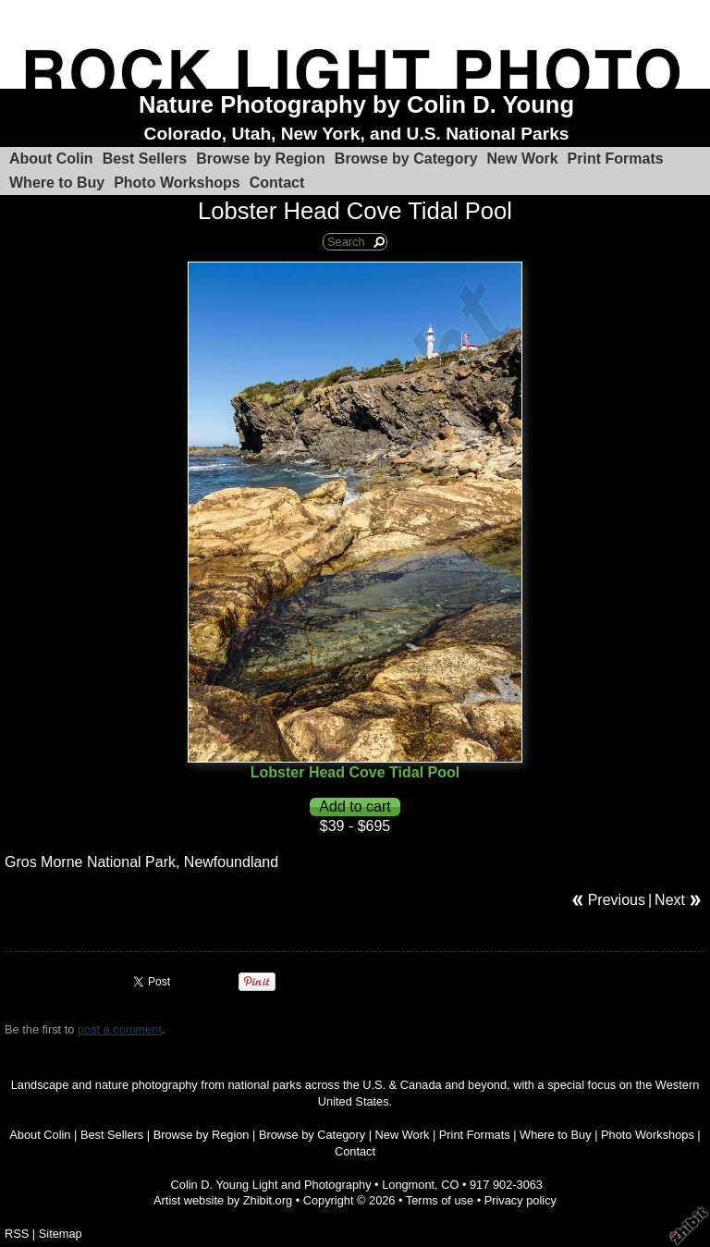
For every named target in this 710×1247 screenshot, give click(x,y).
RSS (17, 1234)
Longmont (408, 1185)
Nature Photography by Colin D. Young (356, 104)
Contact (277, 182)
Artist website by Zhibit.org (222, 1200)
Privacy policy (520, 1200)
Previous (616, 900)
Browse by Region (260, 158)
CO (450, 1185)
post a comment (120, 1029)
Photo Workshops (177, 182)
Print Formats (616, 158)
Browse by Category (406, 158)
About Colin (51, 158)
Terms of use (439, 1200)
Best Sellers (145, 158)
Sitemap (60, 1234)
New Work (522, 158)
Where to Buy (56, 182)
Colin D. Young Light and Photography (271, 1185)
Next (670, 900)
